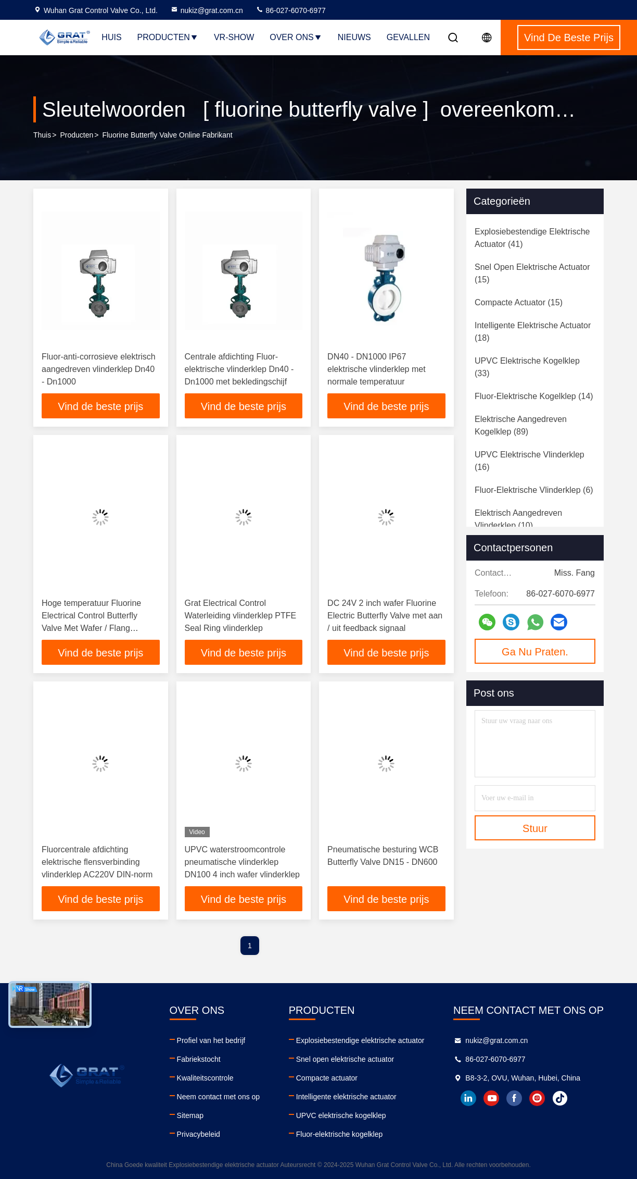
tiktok (560, 1098)
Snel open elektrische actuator (345, 1059)
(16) (529, 460)
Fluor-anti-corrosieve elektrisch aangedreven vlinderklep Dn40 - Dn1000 (99, 369)
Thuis (42, 135)
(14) (534, 396)
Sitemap (190, 1115)
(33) (527, 367)
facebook (514, 1098)
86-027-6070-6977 (291, 10)
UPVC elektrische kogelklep (341, 1115)
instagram (537, 1098)
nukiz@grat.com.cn (206, 10)
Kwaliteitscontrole (205, 1078)
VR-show (234, 37)
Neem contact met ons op (218, 1097)
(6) (534, 490)
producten (76, 135)
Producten (167, 37)
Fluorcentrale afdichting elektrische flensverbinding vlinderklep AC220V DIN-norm (97, 862)
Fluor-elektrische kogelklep (339, 1134)
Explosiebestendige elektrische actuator (360, 1040)
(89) (521, 425)
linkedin (468, 1098)
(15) (532, 273)
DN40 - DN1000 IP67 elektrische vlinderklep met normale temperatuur (376, 369)
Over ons (296, 37)
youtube (491, 1098)
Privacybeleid (198, 1134)
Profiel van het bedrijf (211, 1040)
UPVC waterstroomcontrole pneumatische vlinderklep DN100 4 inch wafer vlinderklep (242, 862)
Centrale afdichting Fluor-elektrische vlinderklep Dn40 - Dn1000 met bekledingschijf (239, 369)
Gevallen (408, 37)
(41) (532, 238)
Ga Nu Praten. (535, 651)
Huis (111, 37)
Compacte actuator (327, 1078)
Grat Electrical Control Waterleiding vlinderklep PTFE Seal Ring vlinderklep (241, 615)
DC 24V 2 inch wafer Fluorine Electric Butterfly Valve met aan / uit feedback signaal (384, 615)
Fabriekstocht (199, 1059)
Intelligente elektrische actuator (346, 1097)
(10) (518, 519)
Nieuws (354, 37)
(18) (533, 331)
